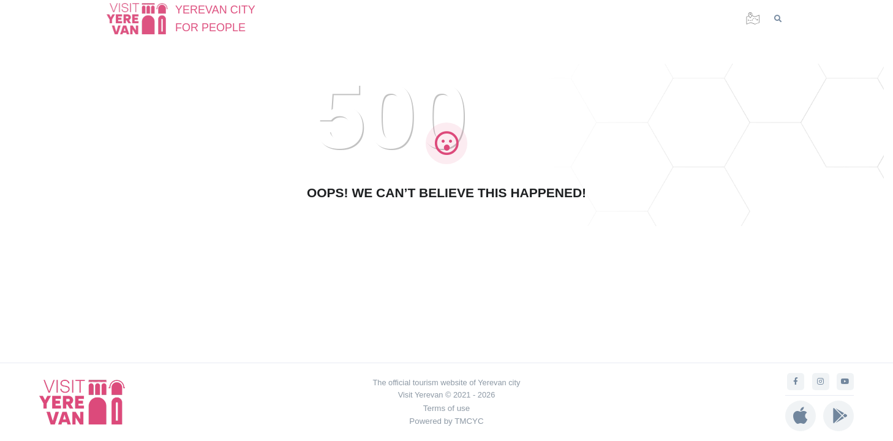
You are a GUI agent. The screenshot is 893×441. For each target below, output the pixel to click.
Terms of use (446, 408)
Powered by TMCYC (446, 421)
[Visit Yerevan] (143, 18)
